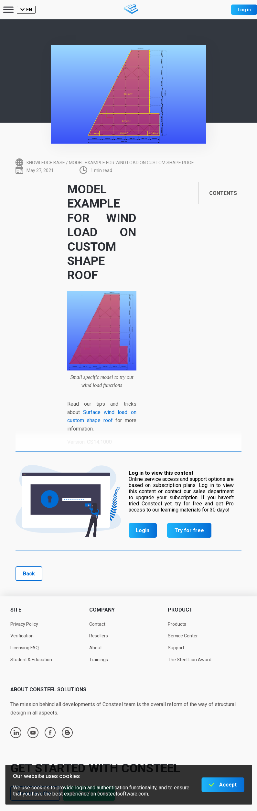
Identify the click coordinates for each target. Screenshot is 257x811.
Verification (22, 635)
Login (142, 530)
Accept (228, 785)
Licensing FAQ (24, 647)
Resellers (98, 635)
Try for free (189, 530)
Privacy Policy (24, 624)
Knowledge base (46, 162)
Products (177, 624)
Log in (244, 9)
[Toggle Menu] (8, 9)
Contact (97, 624)
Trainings (98, 659)
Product (180, 610)
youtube (33, 732)
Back (29, 574)
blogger (67, 732)
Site (15, 610)
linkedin (16, 732)
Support (176, 647)
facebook (50, 732)
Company (102, 610)
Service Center (183, 635)
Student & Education (31, 659)
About (95, 647)
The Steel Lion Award (189, 659)
